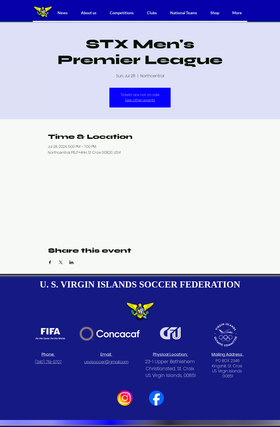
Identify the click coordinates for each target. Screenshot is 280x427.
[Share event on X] (61, 262)
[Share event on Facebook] (50, 262)
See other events (140, 100)
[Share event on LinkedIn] (71, 262)
